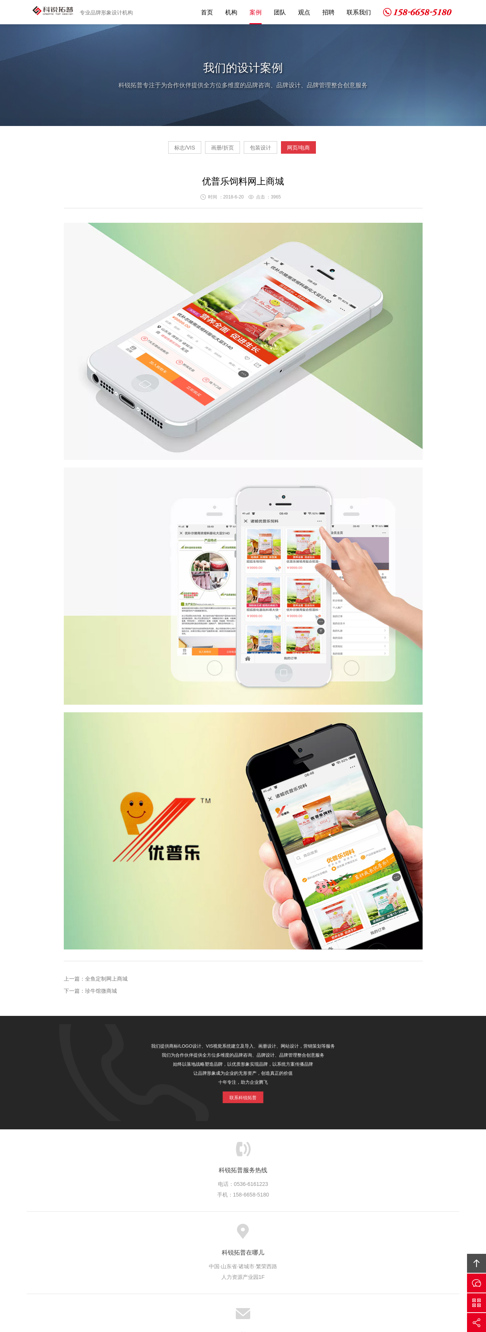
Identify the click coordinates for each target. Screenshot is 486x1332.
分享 (476, 1322)
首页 (207, 12)
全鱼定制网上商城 (106, 982)
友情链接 (367, 1234)
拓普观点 (273, 1234)
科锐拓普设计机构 (54, 12)
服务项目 (179, 1234)
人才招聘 (304, 1234)
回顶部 (476, 1263)
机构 (231, 12)
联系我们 (359, 12)
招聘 (328, 12)
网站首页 (117, 1234)
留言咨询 (476, 1283)
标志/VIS (163, 150)
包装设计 (267, 150)
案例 (255, 12)
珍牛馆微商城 (101, 994)
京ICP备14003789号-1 (300, 1284)
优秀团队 (242, 1234)
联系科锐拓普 (242, 1091)
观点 (304, 12)
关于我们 (148, 1234)
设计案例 (210, 1234)
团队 (280, 12)
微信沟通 (476, 1302)
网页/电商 (320, 150)
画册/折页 (215, 150)
